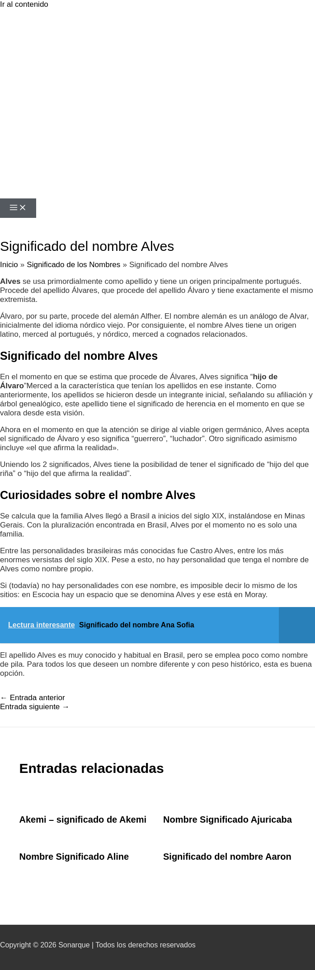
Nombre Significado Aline (74, 857)
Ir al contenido (24, 4)
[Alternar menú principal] (18, 208)
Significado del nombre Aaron (227, 857)
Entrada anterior (32, 697)
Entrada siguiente (35, 706)
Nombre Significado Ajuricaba (227, 819)
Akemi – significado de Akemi (83, 819)
